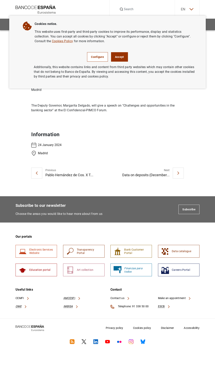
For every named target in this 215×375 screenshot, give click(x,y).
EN (187, 9)
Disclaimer (167, 327)
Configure (97, 56)
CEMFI (22, 298)
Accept (119, 56)
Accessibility (191, 327)
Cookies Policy (62, 41)
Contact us (120, 298)
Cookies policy (142, 327)
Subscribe (189, 209)
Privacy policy (114, 327)
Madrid (39, 153)
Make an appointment (174, 298)
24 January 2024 (46, 145)
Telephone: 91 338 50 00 (129, 307)
